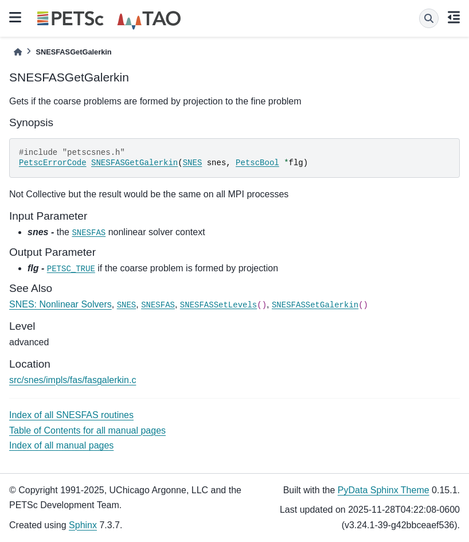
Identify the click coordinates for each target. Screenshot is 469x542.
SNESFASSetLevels (218, 305)
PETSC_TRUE (71, 269)
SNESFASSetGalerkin (315, 305)
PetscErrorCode (53, 162)
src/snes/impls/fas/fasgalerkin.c (72, 380)
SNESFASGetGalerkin (134, 162)
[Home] (18, 52)
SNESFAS (88, 232)
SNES (192, 162)
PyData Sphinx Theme (383, 490)
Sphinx (83, 525)
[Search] (429, 18)
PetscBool (257, 162)
